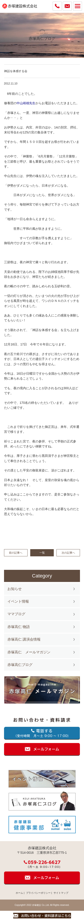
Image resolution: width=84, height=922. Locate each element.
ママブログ (16, 614)
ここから (26, 494)
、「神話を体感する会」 (43, 330)
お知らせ (14, 589)
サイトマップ (61, 892)
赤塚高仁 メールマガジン (28, 652)
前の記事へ (15, 552)
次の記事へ (68, 552)
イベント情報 (18, 601)
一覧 (42, 552)
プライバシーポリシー (38, 892)
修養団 (8, 103)
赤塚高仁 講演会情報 (24, 639)
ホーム (19, 892)
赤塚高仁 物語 (18, 627)
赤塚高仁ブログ (19, 665)
